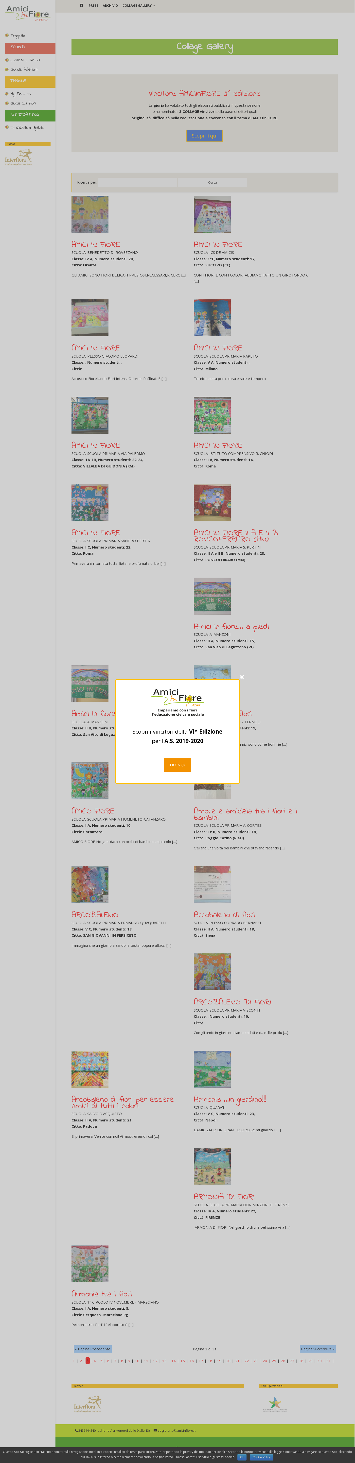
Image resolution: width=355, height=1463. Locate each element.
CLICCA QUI (178, 764)
